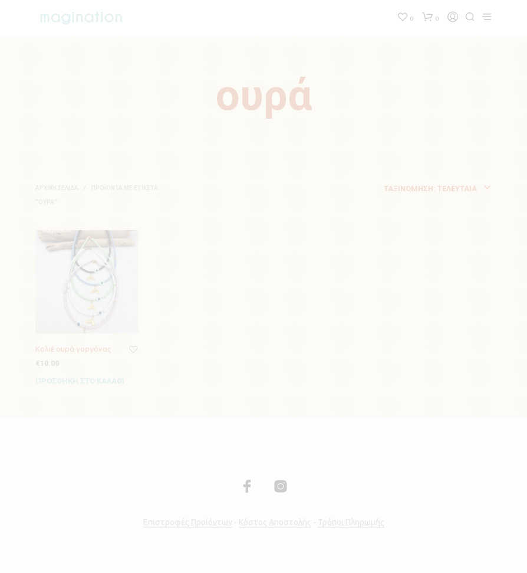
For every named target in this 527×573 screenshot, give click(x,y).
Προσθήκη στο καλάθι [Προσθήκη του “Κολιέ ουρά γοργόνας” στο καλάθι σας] (79, 380)
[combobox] (397, 189)
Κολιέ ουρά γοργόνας (73, 349)
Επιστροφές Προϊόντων (187, 522)
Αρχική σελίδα (56, 188)
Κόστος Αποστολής (275, 522)
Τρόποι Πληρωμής (351, 522)
